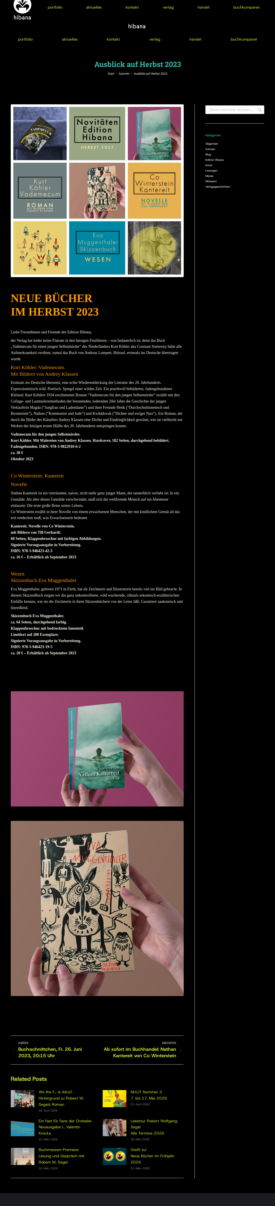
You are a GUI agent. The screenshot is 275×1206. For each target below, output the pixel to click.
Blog (208, 154)
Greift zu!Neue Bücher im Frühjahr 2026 (152, 1156)
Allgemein (211, 144)
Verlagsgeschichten (217, 186)
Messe (209, 176)
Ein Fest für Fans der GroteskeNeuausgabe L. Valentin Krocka (65, 1127)
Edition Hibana (214, 160)
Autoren (210, 149)
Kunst (208, 165)
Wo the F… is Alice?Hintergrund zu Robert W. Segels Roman (61, 1098)
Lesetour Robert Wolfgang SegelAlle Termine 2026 (154, 1127)
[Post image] (22, 1098)
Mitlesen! (211, 181)
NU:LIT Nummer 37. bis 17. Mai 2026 (149, 1095)
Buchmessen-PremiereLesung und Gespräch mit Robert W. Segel (61, 1156)
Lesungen (211, 170)
